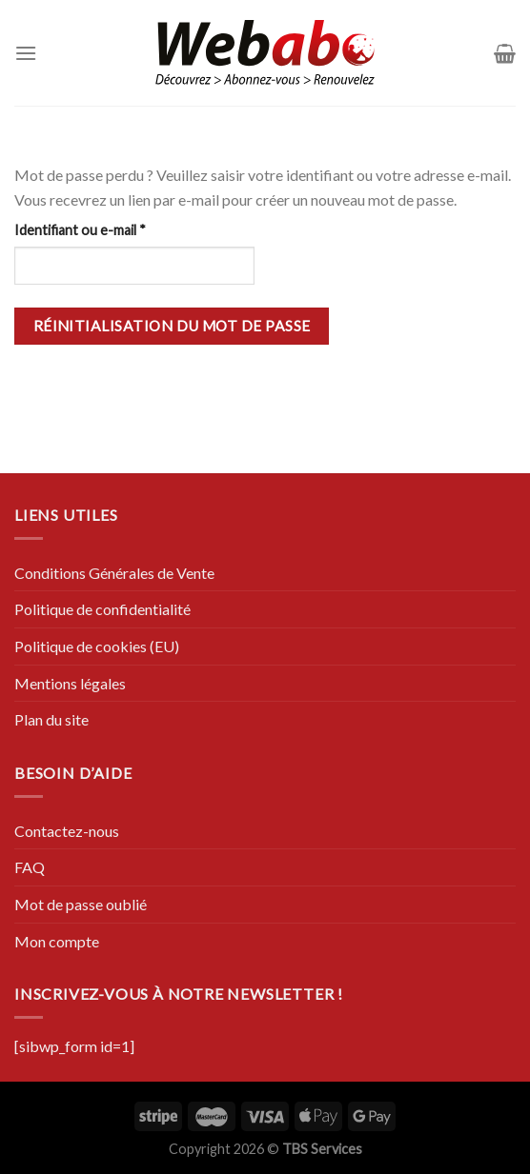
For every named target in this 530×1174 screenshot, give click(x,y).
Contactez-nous (66, 831)
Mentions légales (70, 683)
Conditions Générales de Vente (114, 573)
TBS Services (322, 1149)
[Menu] (25, 53)
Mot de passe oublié (80, 904)
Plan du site (51, 719)
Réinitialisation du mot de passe (172, 325)
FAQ (29, 867)
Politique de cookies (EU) (96, 646)
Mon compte (56, 941)
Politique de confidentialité (102, 609)
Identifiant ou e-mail (114, 228)
